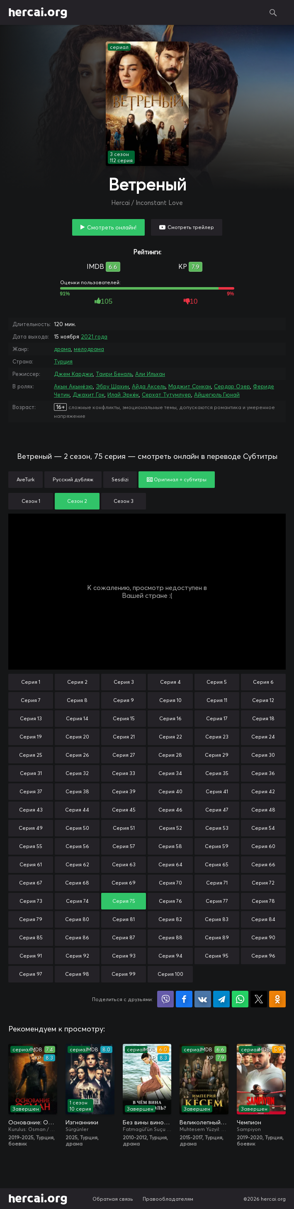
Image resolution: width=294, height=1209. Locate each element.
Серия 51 (124, 828)
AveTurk (25, 479)
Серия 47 (216, 810)
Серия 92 (77, 956)
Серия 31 (31, 773)
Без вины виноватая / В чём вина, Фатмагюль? (147, 1122)
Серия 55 (30, 846)
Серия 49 (31, 828)
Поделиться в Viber (165, 999)
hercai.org (38, 12)
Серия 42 (263, 791)
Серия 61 (30, 864)
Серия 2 (77, 682)
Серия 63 (124, 864)
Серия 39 (124, 791)
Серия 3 (124, 682)
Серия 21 (124, 737)
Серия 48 (263, 810)
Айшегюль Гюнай (217, 394)
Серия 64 (170, 864)
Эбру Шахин (112, 386)
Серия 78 (263, 901)
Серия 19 (30, 737)
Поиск (273, 12)
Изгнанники (82, 1122)
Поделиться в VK (202, 999)
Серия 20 (77, 737)
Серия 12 (263, 700)
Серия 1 (30, 682)
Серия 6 (263, 682)
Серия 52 (170, 828)
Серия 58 (170, 846)
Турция (63, 361)
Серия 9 (123, 700)
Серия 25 (30, 755)
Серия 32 (77, 773)
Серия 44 (77, 810)
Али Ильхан (150, 373)
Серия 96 (263, 956)
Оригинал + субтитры (177, 479)
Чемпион (249, 1122)
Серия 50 (77, 828)
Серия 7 (31, 700)
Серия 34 (170, 773)
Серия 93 (124, 956)
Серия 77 (217, 901)
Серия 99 (124, 974)
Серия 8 (77, 700)
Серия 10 (170, 700)
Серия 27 (123, 755)
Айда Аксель (148, 386)
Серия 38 (77, 791)
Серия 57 (123, 846)
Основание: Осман (32, 1122)
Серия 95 (216, 956)
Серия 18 (263, 718)
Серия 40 (170, 791)
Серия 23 (216, 737)
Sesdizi (120, 479)
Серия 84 (263, 919)
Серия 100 (170, 974)
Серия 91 (30, 956)
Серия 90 (263, 937)
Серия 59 (216, 846)
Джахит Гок (88, 394)
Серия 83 (216, 919)
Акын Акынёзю (73, 386)
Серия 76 (170, 901)
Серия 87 (123, 937)
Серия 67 (30, 883)
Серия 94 (170, 956)
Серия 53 (216, 828)
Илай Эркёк (123, 394)
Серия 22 (170, 737)
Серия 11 (217, 700)
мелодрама (89, 349)
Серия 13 (31, 718)
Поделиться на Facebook (184, 999)
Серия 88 (170, 937)
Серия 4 (170, 682)
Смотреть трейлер (191, 227)
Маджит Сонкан (189, 386)
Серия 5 (217, 682)
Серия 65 (216, 864)
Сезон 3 (124, 501)
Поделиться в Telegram (221, 999)
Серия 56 (77, 846)
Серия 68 (77, 883)
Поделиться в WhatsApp (240, 999)
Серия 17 (217, 718)
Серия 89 (217, 937)
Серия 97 (30, 974)
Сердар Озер (232, 386)
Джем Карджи (73, 373)
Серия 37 (30, 791)
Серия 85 (31, 937)
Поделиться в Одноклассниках (277, 999)
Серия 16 (170, 718)
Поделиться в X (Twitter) (258, 999)
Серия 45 (124, 810)
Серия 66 (263, 864)
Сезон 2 (77, 501)
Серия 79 (30, 919)
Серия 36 (263, 773)
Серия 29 (216, 755)
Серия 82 (170, 919)
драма (62, 349)
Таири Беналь (114, 373)
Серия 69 (124, 883)
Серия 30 (263, 755)
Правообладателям (168, 1199)
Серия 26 (77, 755)
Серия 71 (217, 883)
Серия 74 (77, 901)
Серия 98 (77, 974)
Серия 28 (170, 755)
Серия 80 (77, 919)
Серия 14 (77, 718)
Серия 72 (263, 883)
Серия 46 (170, 810)
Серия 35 (216, 773)
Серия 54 (263, 828)
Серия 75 (123, 901)
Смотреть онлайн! (111, 227)
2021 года (94, 336)
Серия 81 (123, 919)
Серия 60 (263, 846)
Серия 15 (124, 718)
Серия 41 (217, 791)
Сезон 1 (31, 501)
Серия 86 (77, 937)
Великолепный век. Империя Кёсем (204, 1122)
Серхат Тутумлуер (166, 394)
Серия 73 (30, 901)
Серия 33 (123, 773)
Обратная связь (112, 1199)
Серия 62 (77, 864)
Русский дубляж (73, 479)
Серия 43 (31, 810)
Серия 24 (263, 737)
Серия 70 (170, 883)
